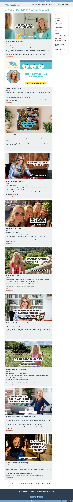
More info (60, 500)
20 (48, 486)
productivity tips (59, 27)
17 (41, 486)
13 (31, 486)
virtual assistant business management (61, 31)
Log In (66, 4)
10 (24, 486)
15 (36, 486)
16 (38, 486)
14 (34, 486)
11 (27, 486)
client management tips (60, 22)
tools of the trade (59, 28)
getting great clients (59, 24)
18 (43, 486)
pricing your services (59, 25)
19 (45, 486)
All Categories (58, 20)
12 (29, 486)
